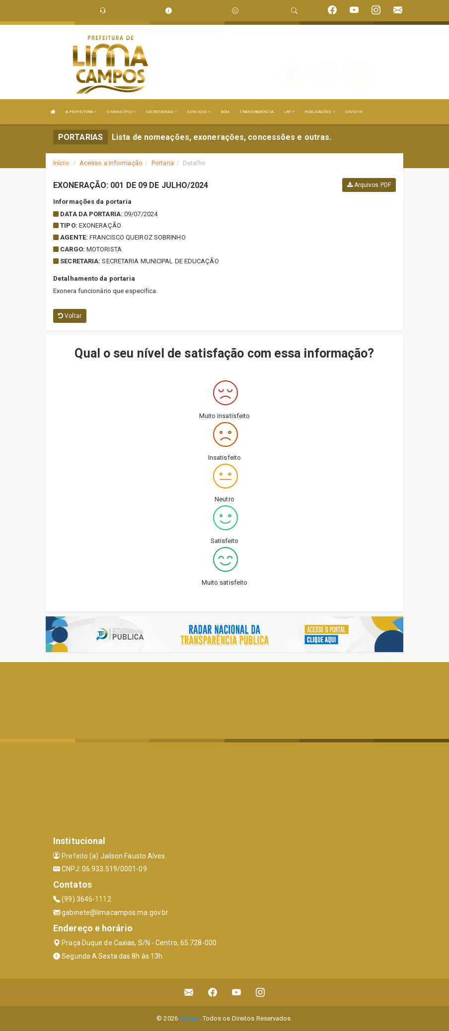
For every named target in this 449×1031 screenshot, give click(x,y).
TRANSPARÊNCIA (256, 112)
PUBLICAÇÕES (319, 112)
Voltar (69, 315)
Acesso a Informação (111, 163)
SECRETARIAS (161, 112)
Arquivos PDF (369, 185)
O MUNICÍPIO (121, 112)
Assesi (189, 1018)
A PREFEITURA (81, 112)
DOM (225, 112)
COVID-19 (354, 112)
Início (61, 163)
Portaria (162, 163)
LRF (289, 112)
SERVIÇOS (199, 112)
